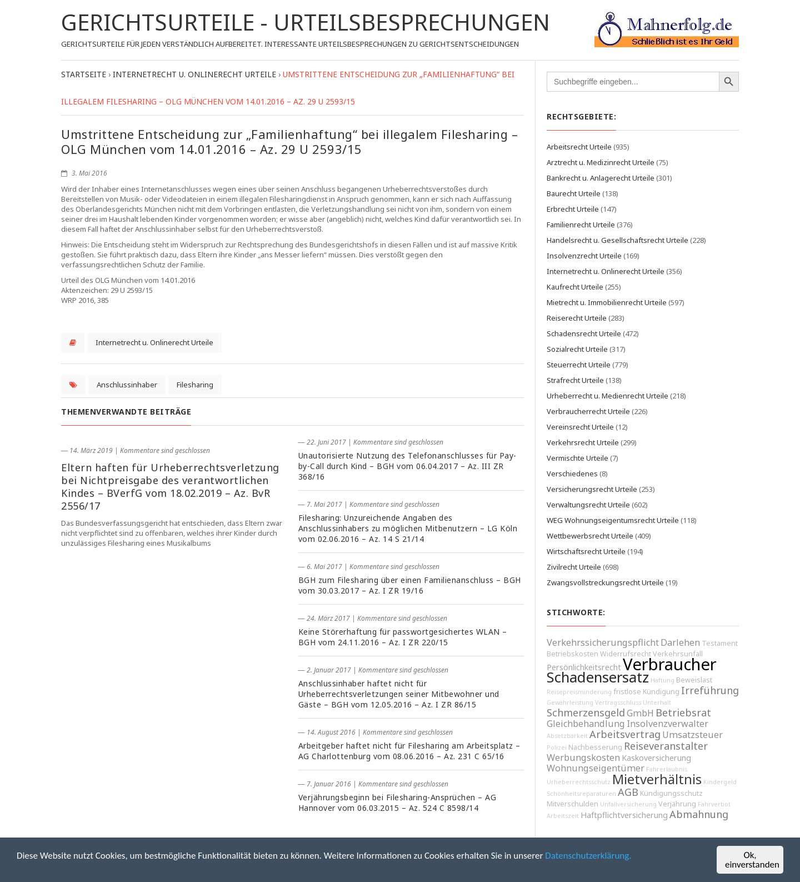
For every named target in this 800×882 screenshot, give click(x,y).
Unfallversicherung (628, 804)
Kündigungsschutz (671, 793)
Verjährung (677, 804)
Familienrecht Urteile (581, 225)
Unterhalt (657, 702)
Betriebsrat (683, 712)
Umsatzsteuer (692, 735)
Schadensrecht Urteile (584, 333)
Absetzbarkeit (567, 736)
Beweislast (694, 680)
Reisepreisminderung (579, 692)
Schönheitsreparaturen (581, 794)
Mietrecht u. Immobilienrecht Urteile (607, 302)
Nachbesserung (595, 747)
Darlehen (680, 642)
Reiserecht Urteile (577, 318)
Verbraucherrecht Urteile (588, 411)
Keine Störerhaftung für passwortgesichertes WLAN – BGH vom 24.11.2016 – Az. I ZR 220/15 (402, 636)
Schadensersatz (598, 677)
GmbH (640, 713)
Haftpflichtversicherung (624, 815)
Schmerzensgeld (586, 712)
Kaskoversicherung (656, 758)
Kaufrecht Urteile (575, 287)
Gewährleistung (570, 702)
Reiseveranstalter (666, 746)
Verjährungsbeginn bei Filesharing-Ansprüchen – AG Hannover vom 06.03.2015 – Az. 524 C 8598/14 (397, 802)
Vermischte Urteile (577, 458)
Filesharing (195, 385)
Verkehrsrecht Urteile (583, 442)
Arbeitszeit (563, 816)
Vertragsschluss (618, 702)
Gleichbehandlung (586, 723)
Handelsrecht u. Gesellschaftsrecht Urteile (617, 240)
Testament (720, 643)
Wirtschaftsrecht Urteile (586, 551)
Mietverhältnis (657, 779)
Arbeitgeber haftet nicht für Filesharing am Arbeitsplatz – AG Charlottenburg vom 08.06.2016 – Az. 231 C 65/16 (409, 750)
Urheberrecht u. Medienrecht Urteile (607, 396)
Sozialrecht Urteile (577, 349)
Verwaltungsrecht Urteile (588, 505)
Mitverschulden (572, 804)
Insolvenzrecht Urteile (584, 256)
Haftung (662, 680)
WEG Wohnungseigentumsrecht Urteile (613, 520)
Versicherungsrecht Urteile (592, 489)
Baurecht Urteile (574, 193)
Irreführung (710, 690)
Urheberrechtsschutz (579, 782)
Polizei (557, 747)
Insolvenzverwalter (667, 723)
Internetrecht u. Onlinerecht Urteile (154, 342)
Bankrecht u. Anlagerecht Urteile (600, 178)
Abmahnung (698, 814)
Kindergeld (720, 782)
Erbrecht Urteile (573, 209)
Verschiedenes (572, 474)
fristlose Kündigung (646, 691)
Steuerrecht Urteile (579, 365)
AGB (628, 792)
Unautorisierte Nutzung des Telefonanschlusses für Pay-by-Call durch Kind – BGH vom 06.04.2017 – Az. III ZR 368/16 (407, 466)
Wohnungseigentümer (595, 768)
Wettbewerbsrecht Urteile (590, 536)
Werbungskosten (583, 757)
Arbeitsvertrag (625, 734)
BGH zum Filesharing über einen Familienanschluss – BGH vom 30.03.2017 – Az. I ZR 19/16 (409, 585)
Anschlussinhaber (127, 385)
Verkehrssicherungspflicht (603, 642)
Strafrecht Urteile (575, 380)
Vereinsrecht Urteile (580, 427)
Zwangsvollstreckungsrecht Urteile (605, 582)
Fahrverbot (714, 804)
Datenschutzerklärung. (588, 855)
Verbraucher (670, 664)
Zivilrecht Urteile (574, 567)
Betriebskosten (572, 654)
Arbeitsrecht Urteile (579, 147)
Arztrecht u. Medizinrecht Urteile (600, 162)
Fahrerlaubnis (666, 769)
